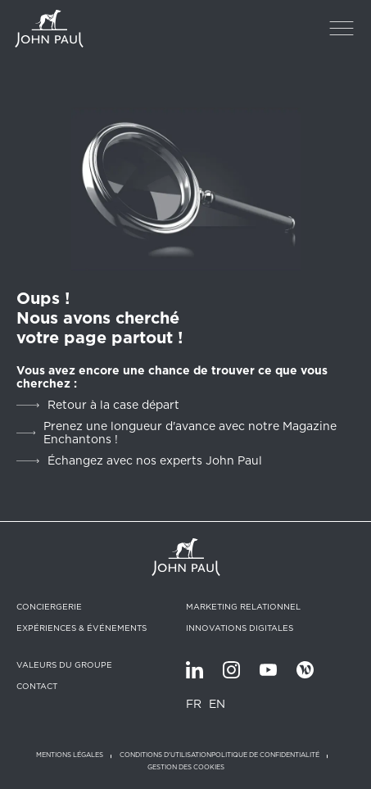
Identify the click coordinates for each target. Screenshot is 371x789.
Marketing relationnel (243, 606)
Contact (36, 686)
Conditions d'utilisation (165, 755)
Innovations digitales (239, 628)
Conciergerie (49, 606)
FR (193, 703)
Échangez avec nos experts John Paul (155, 460)
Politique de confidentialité (265, 755)
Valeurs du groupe (64, 664)
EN (217, 703)
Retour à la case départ (113, 404)
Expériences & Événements (81, 628)
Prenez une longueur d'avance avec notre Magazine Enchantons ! (190, 432)
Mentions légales (69, 755)
